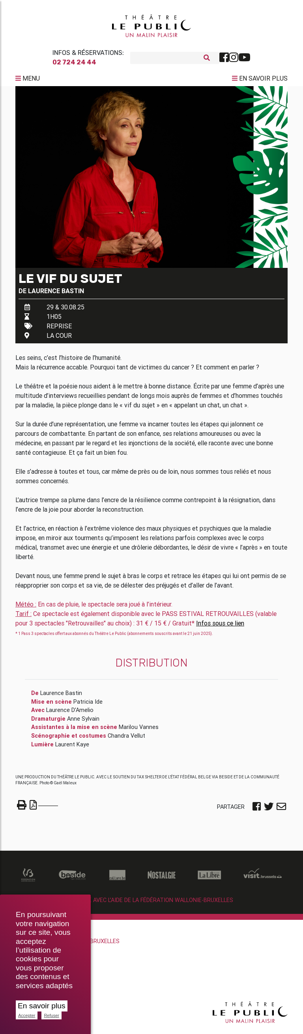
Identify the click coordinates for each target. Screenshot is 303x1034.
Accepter (26, 1015)
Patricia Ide (88, 704)
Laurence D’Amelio (70, 713)
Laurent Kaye (72, 747)
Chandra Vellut (126, 738)
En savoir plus (41, 1006)
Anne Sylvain (83, 721)
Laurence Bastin (56, 294)
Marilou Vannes (139, 730)
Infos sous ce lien (220, 626)
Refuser (51, 1015)
